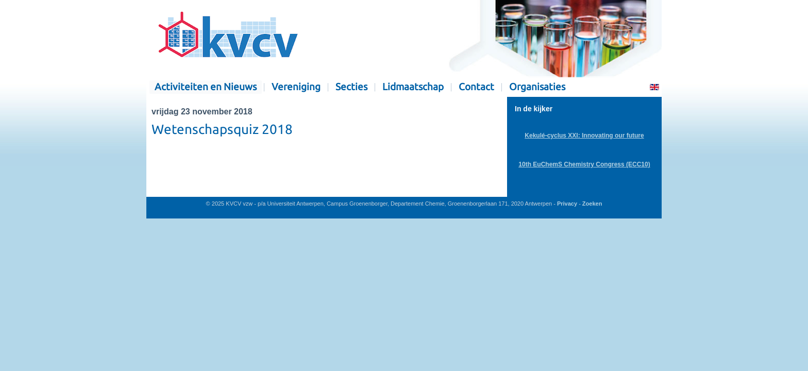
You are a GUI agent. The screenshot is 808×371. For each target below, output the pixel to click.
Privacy (567, 203)
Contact (476, 86)
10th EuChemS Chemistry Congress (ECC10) (584, 164)
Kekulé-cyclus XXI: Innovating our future (584, 135)
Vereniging (296, 86)
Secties (351, 86)
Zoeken (592, 203)
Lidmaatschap (413, 86)
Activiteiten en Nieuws (206, 86)
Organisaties (537, 86)
